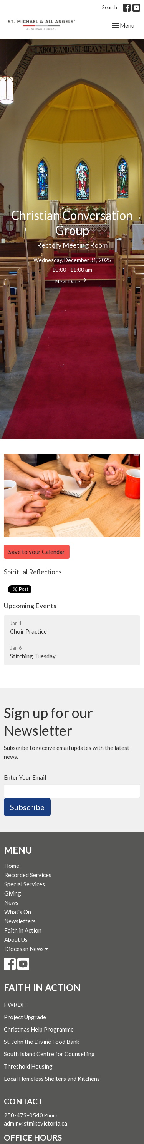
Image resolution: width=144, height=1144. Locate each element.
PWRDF (14, 1004)
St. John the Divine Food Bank (41, 1041)
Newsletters (20, 921)
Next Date (72, 280)
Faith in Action (22, 930)
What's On (17, 911)
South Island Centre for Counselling (49, 1053)
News (11, 902)
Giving (12, 893)
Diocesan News (26, 948)
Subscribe (27, 807)
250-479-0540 (23, 1115)
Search (109, 7)
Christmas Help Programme (39, 1029)
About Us (16, 939)
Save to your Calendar (36, 551)
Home (11, 865)
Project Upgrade (25, 1016)
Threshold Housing (28, 1066)
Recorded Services (27, 874)
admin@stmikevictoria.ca (35, 1123)
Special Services (24, 884)
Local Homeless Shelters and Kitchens (52, 1078)
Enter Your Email (25, 777)
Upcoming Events (30, 605)
